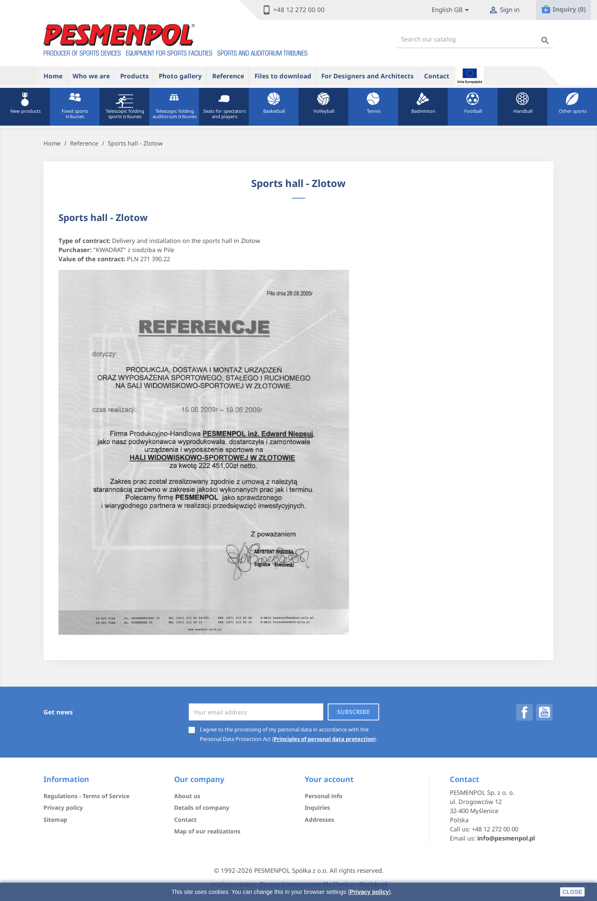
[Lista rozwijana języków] (452, 10)
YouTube (544, 712)
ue (469, 75)
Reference (228, 76)
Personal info (323, 796)
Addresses (319, 819)
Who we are (91, 76)
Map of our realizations (207, 831)
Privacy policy (369, 892)
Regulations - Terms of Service (86, 796)
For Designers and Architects (367, 76)
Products (134, 76)
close (572, 892)
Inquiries (317, 807)
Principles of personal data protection (324, 739)
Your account (329, 779)
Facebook (524, 712)
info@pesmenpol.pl (506, 838)
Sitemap (55, 819)
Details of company (201, 807)
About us (187, 796)
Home (53, 76)
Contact (436, 76)
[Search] (475, 39)
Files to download (283, 76)
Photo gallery (180, 76)
